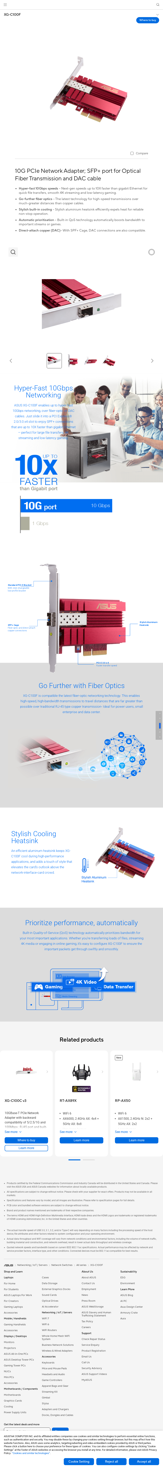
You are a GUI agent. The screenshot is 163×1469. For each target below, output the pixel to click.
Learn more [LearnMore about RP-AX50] (136, 1140)
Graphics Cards (13, 1400)
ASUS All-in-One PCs (16, 1353)
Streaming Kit (50, 1391)
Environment (127, 1283)
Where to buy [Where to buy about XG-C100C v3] (26, 1140)
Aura (123, 1318)
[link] (81, 4)
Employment (89, 1289)
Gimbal (46, 1397)
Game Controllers (52, 1380)
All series (81, 1265)
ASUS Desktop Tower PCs (19, 1359)
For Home (9, 1283)
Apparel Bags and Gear (55, 1386)
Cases (45, 1277)
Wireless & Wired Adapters (57, 1350)
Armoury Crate (129, 1312)
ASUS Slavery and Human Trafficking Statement (96, 1314)
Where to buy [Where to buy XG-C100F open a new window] (147, 20)
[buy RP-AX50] (122, 1100)
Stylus (45, 1403)
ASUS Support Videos (94, 1374)
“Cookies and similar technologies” (31, 1453)
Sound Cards (49, 1295)
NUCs (7, 1371)
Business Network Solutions (58, 1345)
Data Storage (49, 1283)
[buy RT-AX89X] (68, 1100)
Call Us (86, 1362)
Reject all (111, 1462)
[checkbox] (139, 153)
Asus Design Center (131, 1306)
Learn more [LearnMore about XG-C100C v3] (26, 1148)
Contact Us (88, 1283)
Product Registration (94, 1350)
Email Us (86, 1356)
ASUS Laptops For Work (18, 1295)
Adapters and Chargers (55, 1409)
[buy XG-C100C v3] (15, 1100)
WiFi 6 (45, 1324)
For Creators (11, 1301)
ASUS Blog (126, 1295)
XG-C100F (12, 15)
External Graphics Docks (56, 1289)
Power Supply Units (15, 1412)
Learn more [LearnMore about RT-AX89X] (81, 1140)
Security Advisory (92, 1368)
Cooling (8, 1406)
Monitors (9, 1342)
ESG (122, 1277)
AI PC (123, 1301)
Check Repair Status (93, 1339)
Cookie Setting (78, 1462)
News (85, 1295)
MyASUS (87, 1380)
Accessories (11, 1312)
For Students (11, 1289)
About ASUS (89, 1277)
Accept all (144, 1462)
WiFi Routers (49, 1330)
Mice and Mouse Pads (54, 1368)
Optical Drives (50, 1300)
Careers (86, 1327)
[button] (5, 4)
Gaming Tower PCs (15, 1365)
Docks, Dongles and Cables (57, 1415)
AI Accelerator (50, 1306)
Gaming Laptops (13, 1306)
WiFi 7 (45, 1318)
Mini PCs (9, 1377)
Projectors (10, 1348)
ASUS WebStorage (92, 1306)
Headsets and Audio (53, 1374)
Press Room (88, 1300)
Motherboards (12, 1395)
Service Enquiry (90, 1345)
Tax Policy (87, 1321)
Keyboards (48, 1362)
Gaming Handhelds (15, 1324)
